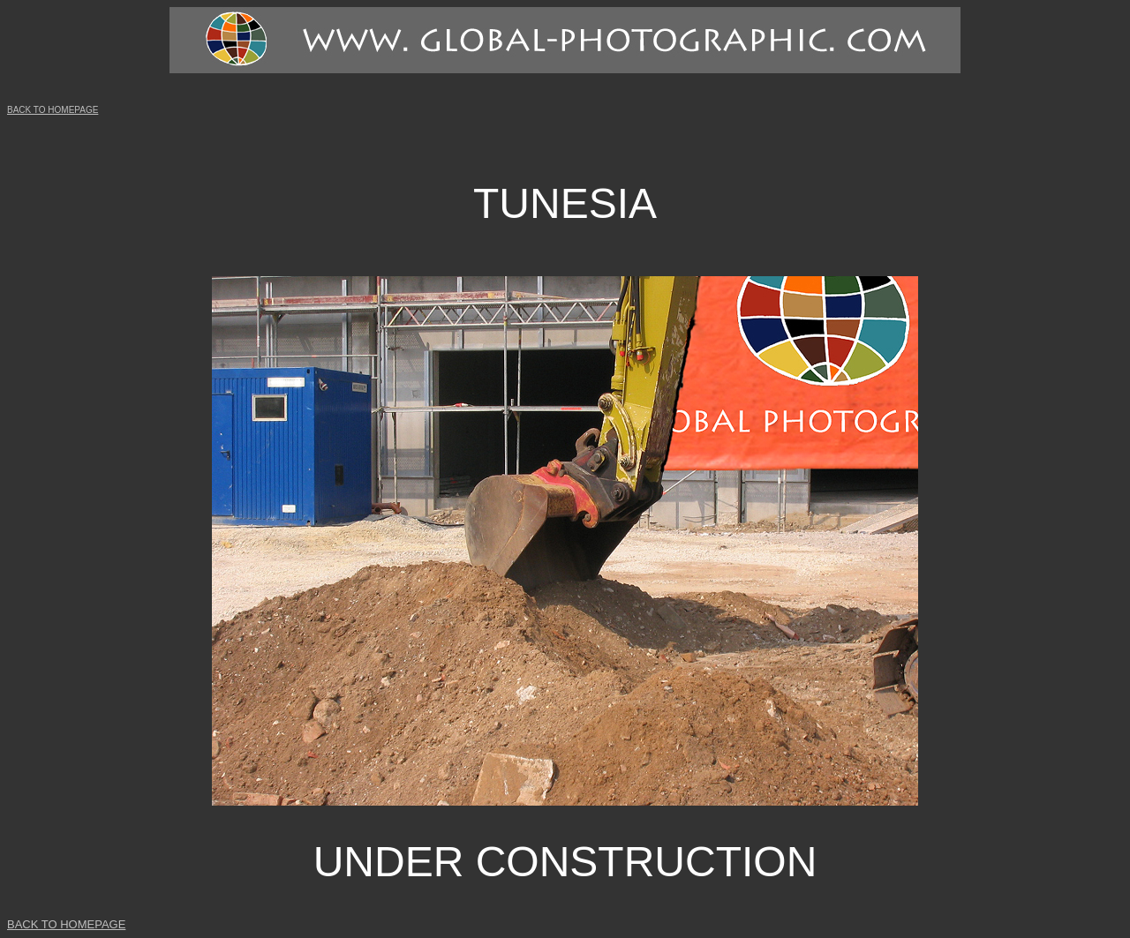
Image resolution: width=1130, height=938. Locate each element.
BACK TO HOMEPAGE (52, 110)
